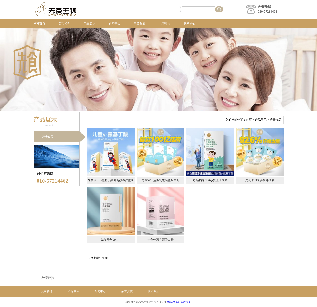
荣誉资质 (139, 23)
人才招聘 (164, 23)
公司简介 (64, 23)
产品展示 (89, 23)
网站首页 (39, 23)
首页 (249, 119)
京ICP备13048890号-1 (178, 301)
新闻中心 (114, 23)
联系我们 (189, 23)
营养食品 (48, 136)
